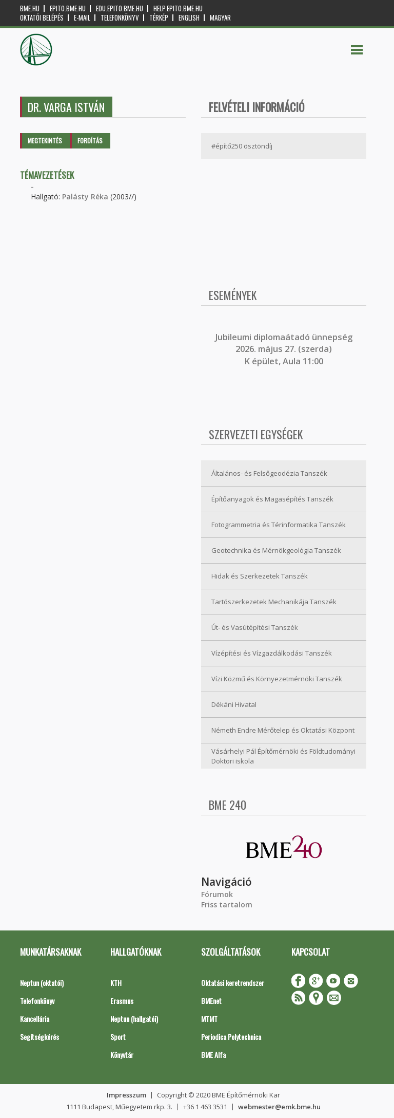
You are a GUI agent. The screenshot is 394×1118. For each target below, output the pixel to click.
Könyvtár (121, 1054)
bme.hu (30, 8)
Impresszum (126, 1095)
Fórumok (217, 894)
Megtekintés (45, 140)
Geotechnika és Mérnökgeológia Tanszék (276, 550)
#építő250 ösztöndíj (241, 146)
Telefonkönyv (120, 17)
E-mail (82, 17)
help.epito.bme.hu (178, 8)
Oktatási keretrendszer (232, 982)
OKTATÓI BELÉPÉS (42, 17)
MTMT (209, 1018)
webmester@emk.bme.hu (279, 1106)
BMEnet (211, 1000)
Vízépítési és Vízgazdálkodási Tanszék (271, 653)
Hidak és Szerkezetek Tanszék (259, 576)
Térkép (158, 17)
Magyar (220, 17)
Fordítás (90, 140)
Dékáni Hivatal (234, 704)
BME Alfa (213, 1054)
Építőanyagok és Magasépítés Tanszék (272, 499)
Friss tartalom (226, 904)
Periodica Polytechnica (231, 1036)
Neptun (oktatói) (42, 982)
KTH (116, 982)
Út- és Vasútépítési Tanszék (254, 627)
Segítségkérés (39, 1036)
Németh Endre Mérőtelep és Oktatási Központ (282, 730)
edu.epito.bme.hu (119, 8)
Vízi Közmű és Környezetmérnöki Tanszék (276, 678)
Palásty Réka (85, 196)
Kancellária (34, 1018)
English (189, 17)
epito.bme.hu (68, 8)
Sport (118, 1036)
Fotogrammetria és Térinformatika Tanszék (278, 524)
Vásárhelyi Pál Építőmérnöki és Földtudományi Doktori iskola (283, 756)
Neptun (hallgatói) (134, 1018)
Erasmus (121, 1000)
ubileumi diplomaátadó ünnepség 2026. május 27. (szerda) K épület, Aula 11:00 (285, 349)
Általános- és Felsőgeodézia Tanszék (269, 473)
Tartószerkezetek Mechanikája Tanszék (274, 601)
